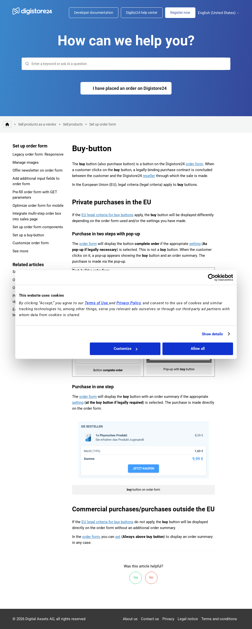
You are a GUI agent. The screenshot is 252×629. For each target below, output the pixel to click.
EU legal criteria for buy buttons (107, 215)
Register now (180, 13)
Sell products (73, 124)
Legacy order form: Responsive (38, 154)
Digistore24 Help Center (7, 124)
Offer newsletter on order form (38, 170)
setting (195, 244)
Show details (212, 334)
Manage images (26, 162)
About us (130, 619)
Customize (125, 348)
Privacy (168, 619)
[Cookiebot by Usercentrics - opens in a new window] (211, 277)
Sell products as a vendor (37, 124)
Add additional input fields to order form (36, 181)
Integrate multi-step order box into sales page (37, 216)
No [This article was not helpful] (151, 577)
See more (20, 251)
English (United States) (218, 13)
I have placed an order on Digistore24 (130, 88)
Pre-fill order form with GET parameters (35, 195)
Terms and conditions (219, 619)
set (117, 536)
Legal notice (188, 619)
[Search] (126, 64)
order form (194, 164)
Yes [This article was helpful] (135, 577)
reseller (149, 176)
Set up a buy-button (28, 235)
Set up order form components (38, 227)
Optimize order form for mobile (38, 205)
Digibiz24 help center (142, 13)
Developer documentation (93, 13)
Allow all (198, 348)
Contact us (150, 619)
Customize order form (31, 243)
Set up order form (102, 124)
